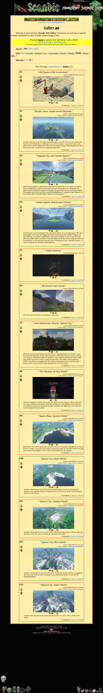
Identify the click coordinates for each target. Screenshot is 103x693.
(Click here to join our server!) (51, 22)
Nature (85, 53)
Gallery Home (54, 67)
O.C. (45, 53)
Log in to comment (77, 105)
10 (27, 60)
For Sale (29, 53)
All (23, 53)
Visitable (38, 53)
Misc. (13, 55)
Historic (71, 53)
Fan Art (63, 53)
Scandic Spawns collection (74, 115)
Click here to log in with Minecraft (51, 42)
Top (35, 48)
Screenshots (54, 53)
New (31, 48)
